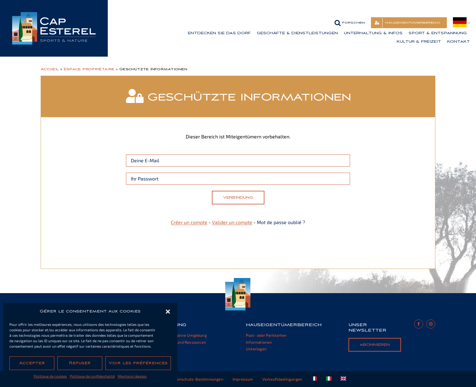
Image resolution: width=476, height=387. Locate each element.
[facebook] (418, 324)
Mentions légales (132, 376)
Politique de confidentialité (92, 376)
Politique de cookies (50, 376)
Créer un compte (189, 222)
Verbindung (238, 197)
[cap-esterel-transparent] (54, 14)
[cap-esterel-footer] (238, 280)
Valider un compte (232, 222)
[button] (168, 312)
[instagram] (430, 324)
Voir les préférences (138, 363)
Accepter (32, 363)
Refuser (80, 363)
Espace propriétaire (89, 69)
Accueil (50, 69)
